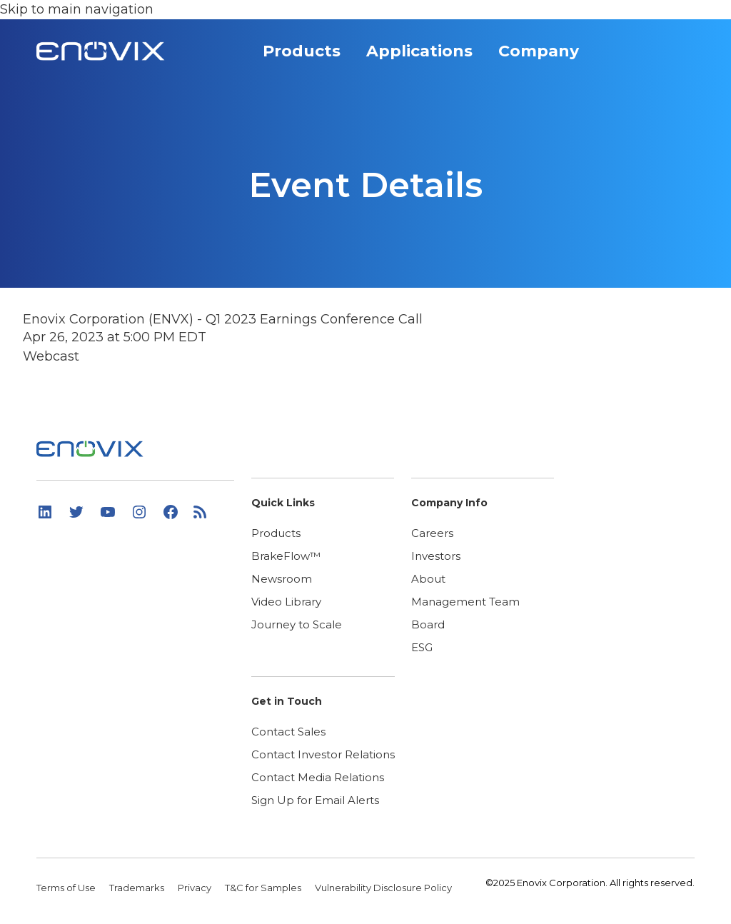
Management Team (465, 601)
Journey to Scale (296, 624)
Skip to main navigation (76, 9)
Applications (428, 55)
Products (310, 55)
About (428, 579)
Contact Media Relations (317, 777)
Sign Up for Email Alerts (315, 800)
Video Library (286, 601)
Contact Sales (288, 731)
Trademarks (137, 887)
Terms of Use (67, 887)
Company (547, 55)
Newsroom (281, 579)
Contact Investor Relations (323, 754)
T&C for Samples (264, 887)
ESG (422, 647)
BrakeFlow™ (286, 556)
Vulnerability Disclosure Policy (383, 887)
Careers (432, 533)
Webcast (51, 356)
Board (428, 624)
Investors (435, 556)
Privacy (195, 887)
